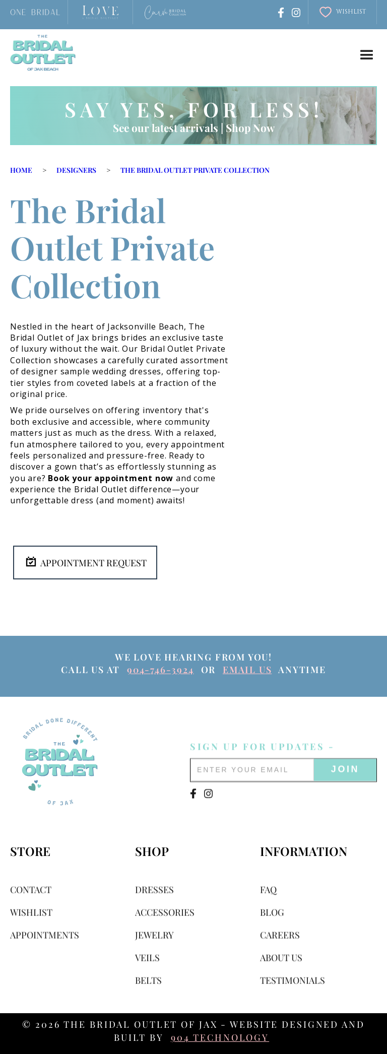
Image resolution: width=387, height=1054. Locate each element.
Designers (76, 170)
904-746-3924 (160, 670)
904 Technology (220, 1037)
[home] (43, 52)
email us (247, 670)
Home (21, 170)
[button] (367, 55)
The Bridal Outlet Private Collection (195, 170)
